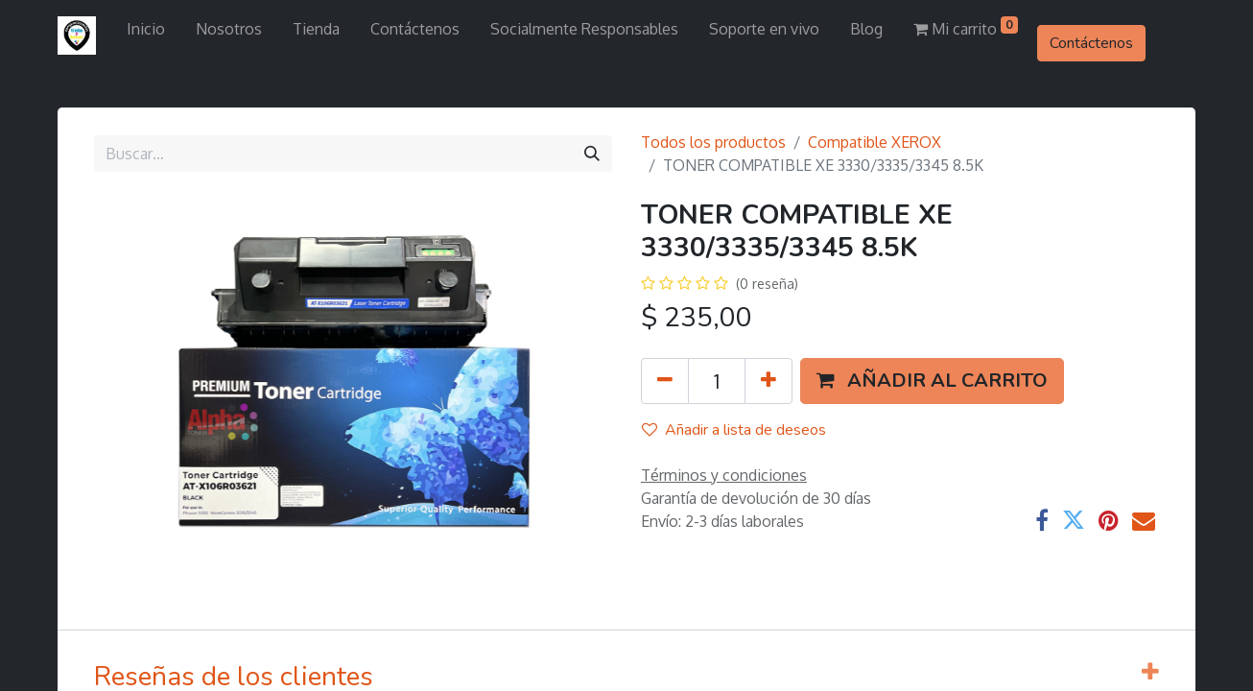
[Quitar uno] (665, 381)
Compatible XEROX (874, 142)
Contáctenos (1091, 43)
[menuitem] (145, 29)
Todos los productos (713, 142)
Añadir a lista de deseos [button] (734, 430)
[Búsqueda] (592, 153)
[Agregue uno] (768, 381)
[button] (932, 381)
